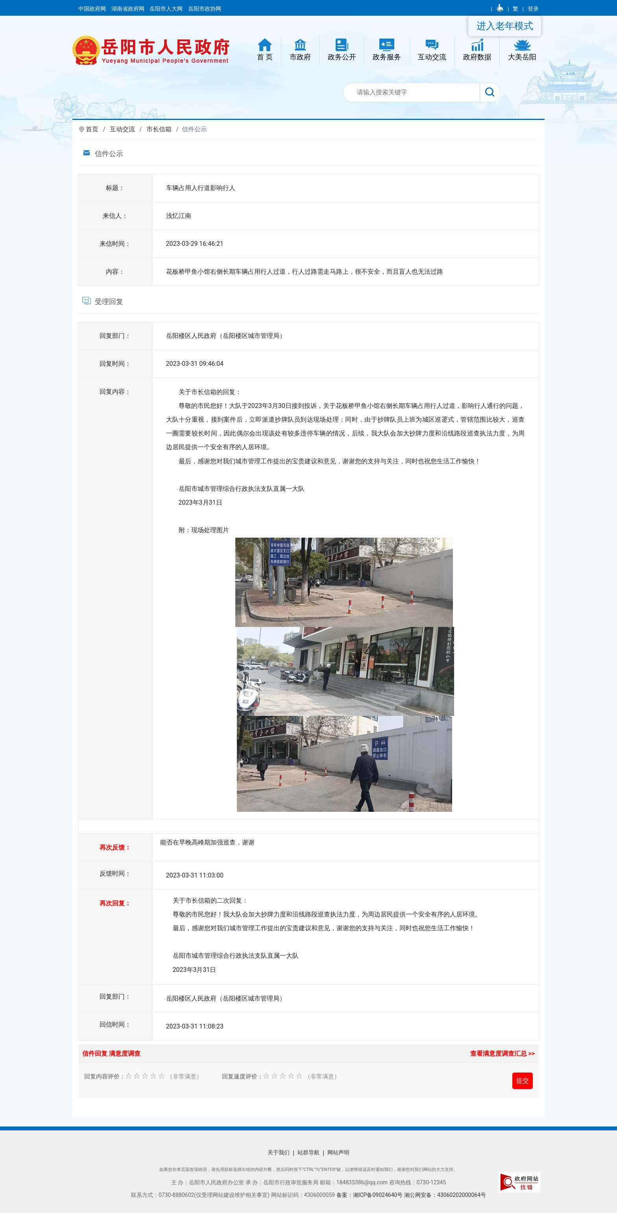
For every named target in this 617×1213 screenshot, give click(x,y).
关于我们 (279, 1152)
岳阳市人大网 (167, 9)
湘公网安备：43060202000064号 (445, 1195)
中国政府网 (92, 9)
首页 (92, 129)
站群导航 (308, 1152)
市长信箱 (159, 129)
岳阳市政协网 (204, 9)
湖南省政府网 (128, 9)
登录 (533, 9)
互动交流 (122, 129)
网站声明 (338, 1152)
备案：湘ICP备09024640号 (369, 1195)
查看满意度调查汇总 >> (502, 1053)
